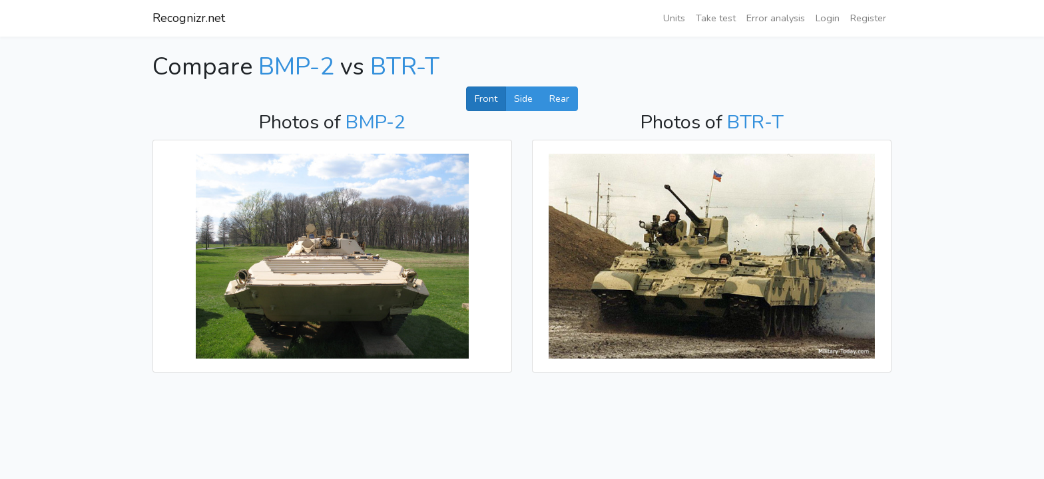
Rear (559, 98)
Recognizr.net (188, 18)
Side (523, 98)
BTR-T (404, 67)
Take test (716, 18)
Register (868, 18)
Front (486, 98)
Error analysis (775, 18)
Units (674, 18)
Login (828, 18)
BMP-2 (296, 67)
